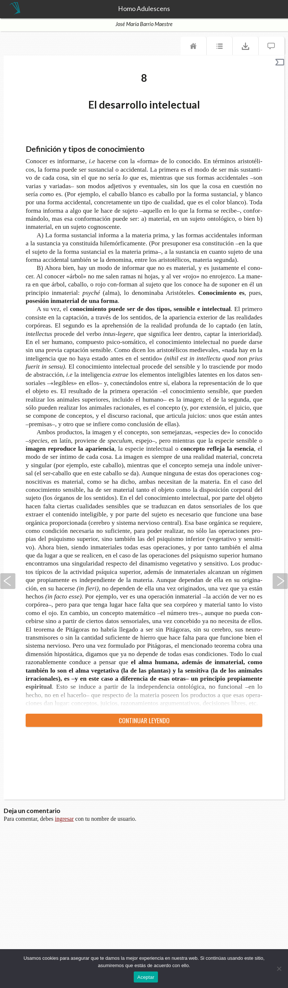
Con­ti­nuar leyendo (144, 720)
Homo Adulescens (144, 9)
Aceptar (146, 977)
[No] (279, 968)
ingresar (64, 819)
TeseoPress (14, 9)
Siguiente (280, 581)
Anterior (7, 581)
